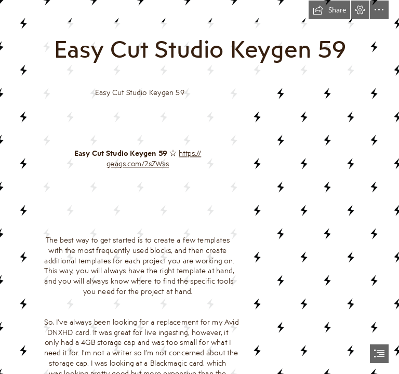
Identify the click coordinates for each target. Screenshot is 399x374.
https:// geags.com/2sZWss (154, 158)
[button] (329, 10)
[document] (199, 187)
